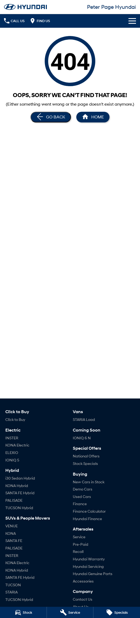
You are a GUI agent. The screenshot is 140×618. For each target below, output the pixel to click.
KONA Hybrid (16, 485)
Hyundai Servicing (88, 566)
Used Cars (82, 496)
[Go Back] (51, 117)
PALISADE (13, 500)
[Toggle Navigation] (132, 20)
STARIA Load (84, 419)
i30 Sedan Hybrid (20, 478)
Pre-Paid (80, 544)
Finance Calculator (89, 511)
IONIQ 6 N (82, 438)
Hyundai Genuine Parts (92, 573)
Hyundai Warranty (89, 559)
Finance (80, 503)
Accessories (83, 581)
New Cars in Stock (88, 482)
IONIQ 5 (12, 460)
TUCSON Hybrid (19, 507)
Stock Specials (85, 463)
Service (79, 537)
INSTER (11, 438)
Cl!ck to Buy (15, 419)
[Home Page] (25, 7)
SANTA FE (13, 540)
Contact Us (82, 599)
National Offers (86, 456)
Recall (78, 551)
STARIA (11, 592)
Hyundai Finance (87, 518)
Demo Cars (82, 489)
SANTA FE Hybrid (20, 493)
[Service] (70, 612)
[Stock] (23, 612)
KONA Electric (17, 445)
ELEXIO (11, 452)
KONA (10, 533)
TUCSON (13, 585)
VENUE (11, 526)
